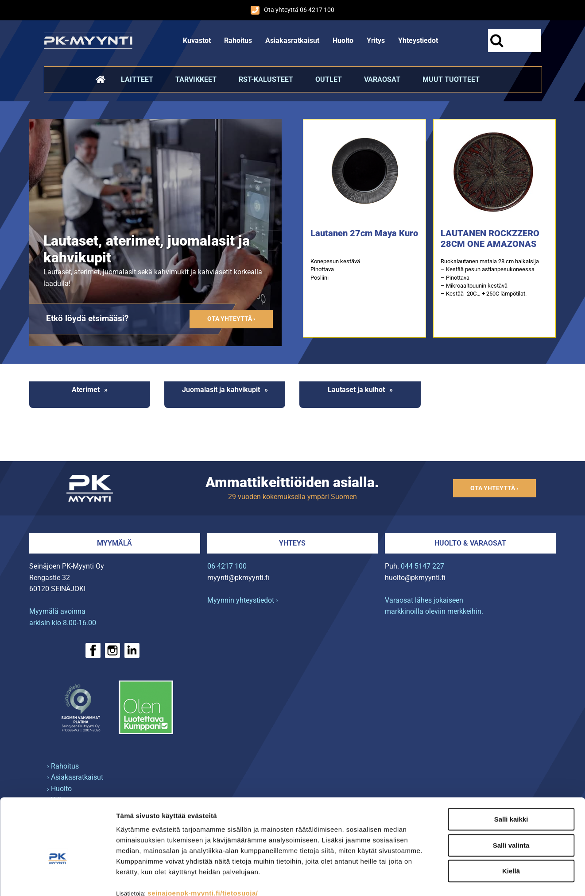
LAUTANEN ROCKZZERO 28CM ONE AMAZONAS (490, 238)
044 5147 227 (422, 566)
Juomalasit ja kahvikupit (221, 389)
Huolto (343, 40)
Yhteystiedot (418, 40)
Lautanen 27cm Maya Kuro (364, 233)
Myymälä (114, 543)
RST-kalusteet (266, 79)
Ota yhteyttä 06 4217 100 (292, 10)
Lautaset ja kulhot (356, 389)
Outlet (328, 79)
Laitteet (137, 79)
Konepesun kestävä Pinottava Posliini (335, 269)
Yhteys (292, 543)
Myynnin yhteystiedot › (242, 600)
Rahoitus (238, 40)
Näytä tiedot (473, 878)
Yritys (376, 40)
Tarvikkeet (196, 79)
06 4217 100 (227, 566)
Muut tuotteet (451, 79)
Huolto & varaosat (470, 543)
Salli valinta (511, 794)
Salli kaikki (511, 768)
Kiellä (511, 820)
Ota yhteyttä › (231, 319)
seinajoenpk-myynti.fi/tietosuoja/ (202, 842)
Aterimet (86, 389)
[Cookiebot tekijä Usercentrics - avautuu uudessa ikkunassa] (57, 878)
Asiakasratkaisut (292, 40)
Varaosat (382, 79)
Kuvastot (197, 40)
